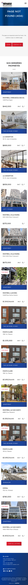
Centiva (16, 583)
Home (8, 44)
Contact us (17, 44)
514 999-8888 (9, 563)
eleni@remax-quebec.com (12, 564)
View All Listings (14, 543)
